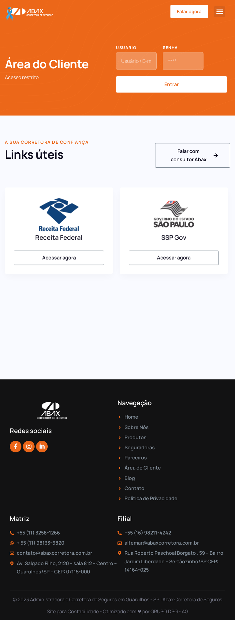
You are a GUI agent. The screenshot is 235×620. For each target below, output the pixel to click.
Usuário (126, 48)
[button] (219, 11)
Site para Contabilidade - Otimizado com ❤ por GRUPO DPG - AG (117, 611)
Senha (170, 48)
